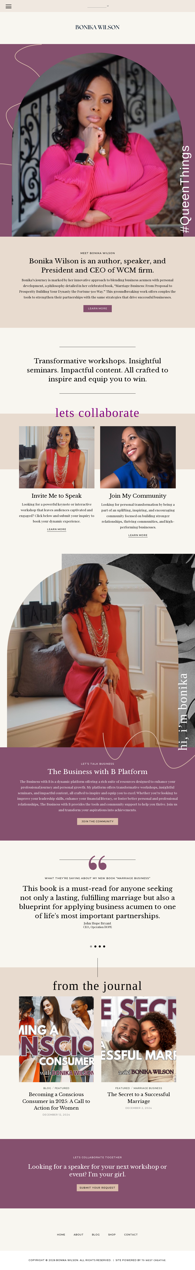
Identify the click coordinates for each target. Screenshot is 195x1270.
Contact (131, 1234)
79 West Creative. (154, 1260)
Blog (47, 1088)
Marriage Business (148, 1088)
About (79, 1234)
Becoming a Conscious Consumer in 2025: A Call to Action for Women (56, 1101)
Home (61, 1234)
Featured (62, 1088)
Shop (112, 1234)
